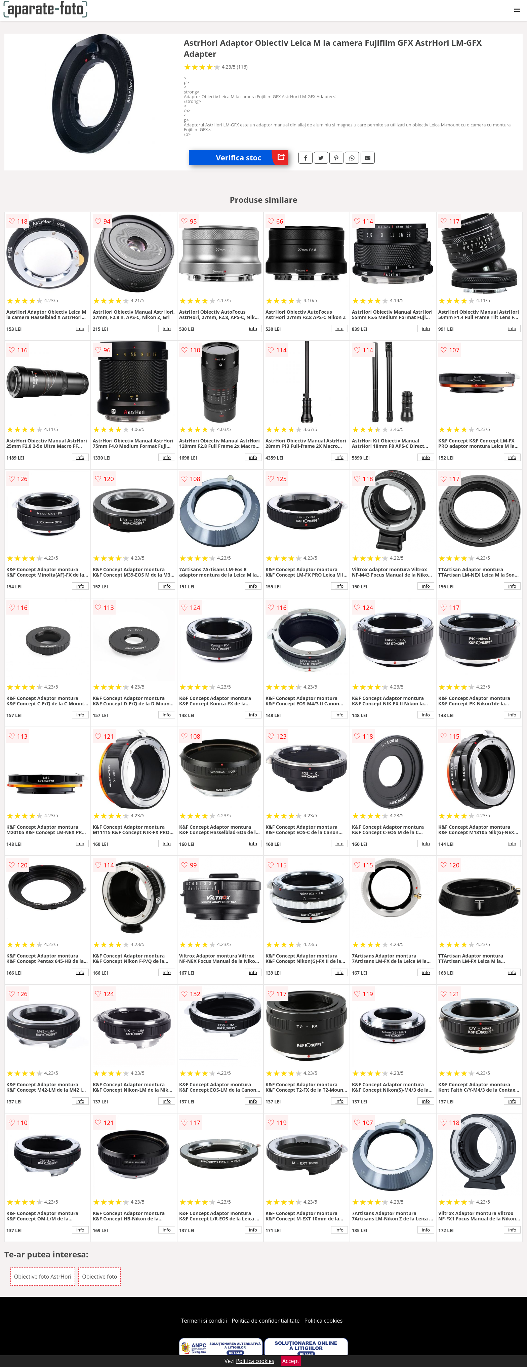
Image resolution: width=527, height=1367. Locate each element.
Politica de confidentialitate (266, 1320)
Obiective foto (99, 1276)
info (80, 328)
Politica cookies (324, 1320)
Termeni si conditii (204, 1320)
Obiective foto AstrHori (42, 1276)
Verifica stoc (252, 157)
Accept (290, 1361)
